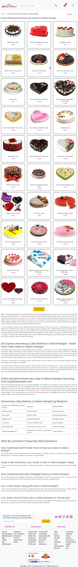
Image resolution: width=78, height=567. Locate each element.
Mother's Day (32, 536)
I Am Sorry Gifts (43, 532)
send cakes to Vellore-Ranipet (41, 390)
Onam (56, 540)
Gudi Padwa (57, 542)
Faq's (3, 542)
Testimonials (17, 532)
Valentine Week (32, 532)
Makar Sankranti (59, 546)
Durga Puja (69, 534)
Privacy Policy (17, 536)
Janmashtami (69, 532)
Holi (67, 548)
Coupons (4, 540)
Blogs (3, 538)
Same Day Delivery (7, 534)
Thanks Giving (43, 534)
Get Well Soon (32, 542)
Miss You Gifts (43, 538)
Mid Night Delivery (7, 536)
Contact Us (17, 538)
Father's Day (31, 538)
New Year (41, 542)
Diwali (56, 534)
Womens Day (42, 540)
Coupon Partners (18, 540)
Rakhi (55, 532)
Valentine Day (32, 534)
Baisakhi (68, 544)
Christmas (57, 538)
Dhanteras (57, 548)
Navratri (68, 536)
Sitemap (16, 542)
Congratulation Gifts (44, 536)
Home (3, 14)
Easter (67, 546)
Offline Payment (6, 544)
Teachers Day (32, 544)
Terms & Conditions (19, 534)
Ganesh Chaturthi (71, 542)
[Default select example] (71, 14)
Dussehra (68, 538)
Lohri (55, 544)
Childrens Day (42, 544)
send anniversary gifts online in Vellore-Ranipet (25, 318)
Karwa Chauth (70, 540)
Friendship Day (32, 540)
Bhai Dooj (57, 536)
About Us (4, 532)
